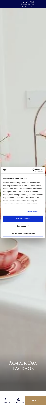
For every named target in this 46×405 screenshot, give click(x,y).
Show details (33, 211)
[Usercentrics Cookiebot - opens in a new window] (32, 170)
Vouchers (18, 401)
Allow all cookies (23, 219)
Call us (6, 401)
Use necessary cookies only (23, 233)
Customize (23, 226)
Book (35, 400)
